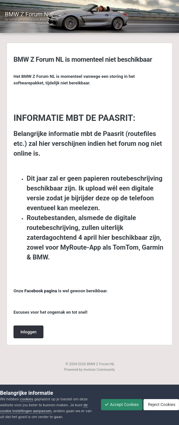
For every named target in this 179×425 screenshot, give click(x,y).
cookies (26, 399)
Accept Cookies (122, 404)
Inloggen (28, 331)
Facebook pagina (40, 290)
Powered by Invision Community (89, 370)
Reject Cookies (161, 404)
